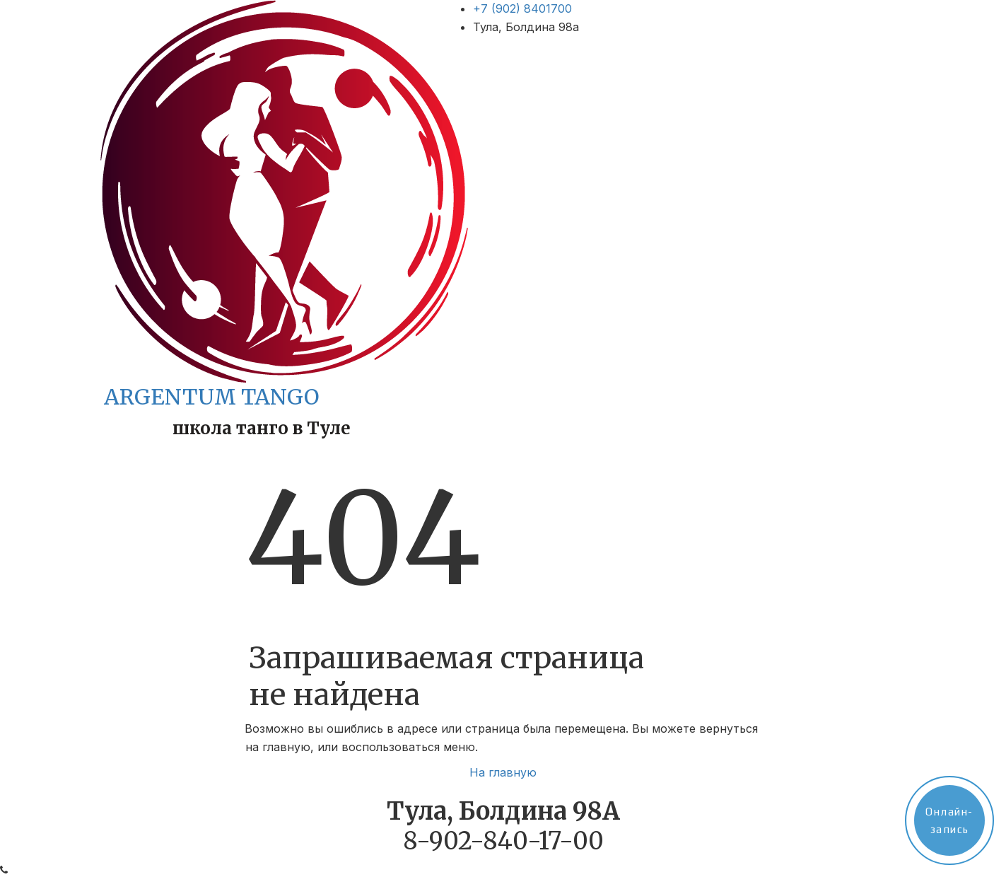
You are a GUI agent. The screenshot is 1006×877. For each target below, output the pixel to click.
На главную (503, 772)
